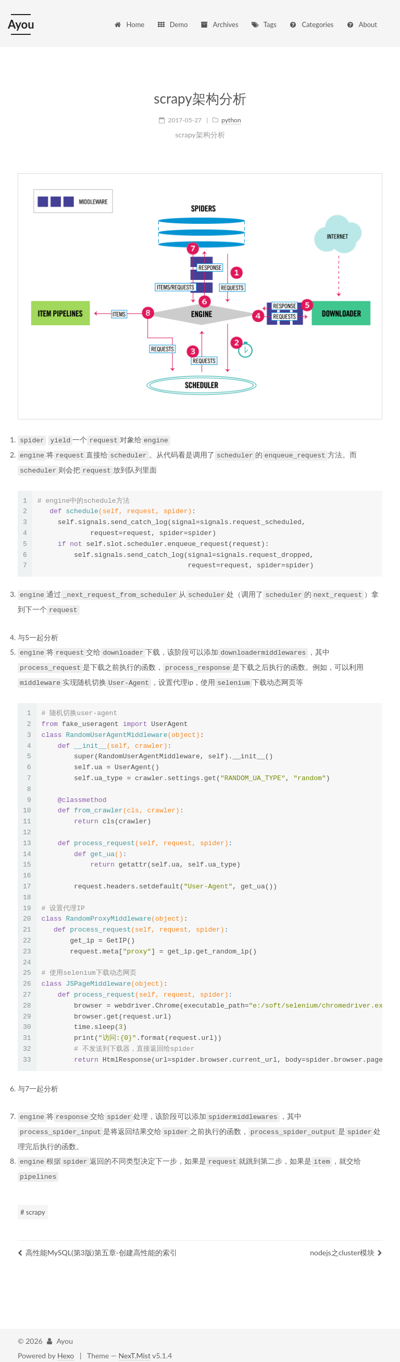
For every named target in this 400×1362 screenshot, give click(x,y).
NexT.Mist (135, 1349)
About (361, 24)
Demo (172, 24)
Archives (219, 24)
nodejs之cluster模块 (346, 1246)
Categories (311, 24)
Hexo (65, 1349)
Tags (264, 24)
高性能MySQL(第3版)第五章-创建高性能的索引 (97, 1246)
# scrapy (32, 1206)
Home (129, 24)
